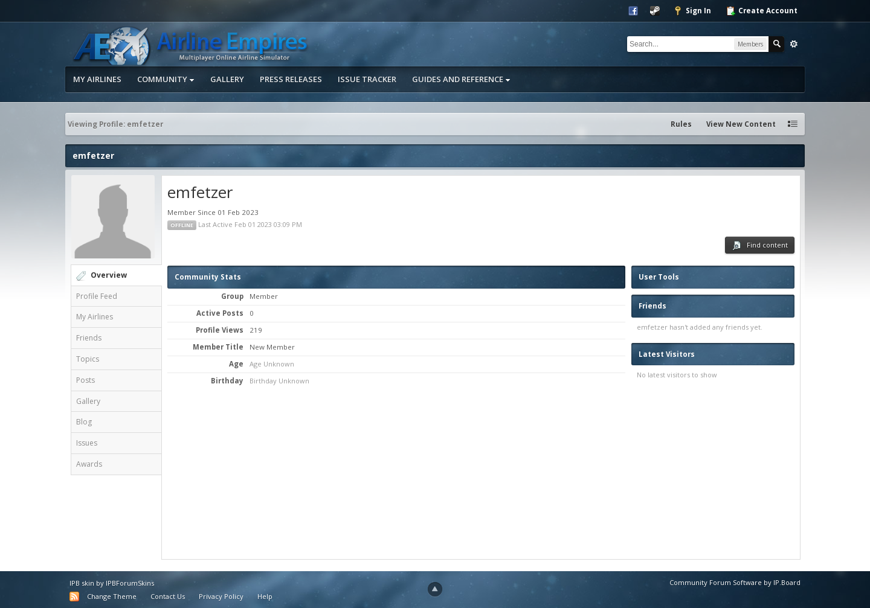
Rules (681, 124)
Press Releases (291, 79)
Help (264, 596)
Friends (89, 338)
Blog (84, 422)
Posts (85, 380)
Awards (89, 464)
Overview (109, 275)
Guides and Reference (461, 79)
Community (166, 79)
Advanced (794, 44)
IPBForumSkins (130, 582)
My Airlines (97, 79)
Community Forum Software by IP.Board (735, 582)
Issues (86, 443)
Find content (760, 245)
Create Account (762, 11)
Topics (87, 359)
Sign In (692, 11)
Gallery (227, 79)
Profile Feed (96, 296)
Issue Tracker (367, 79)
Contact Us (167, 596)
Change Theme (112, 596)
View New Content (741, 124)
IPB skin (81, 582)
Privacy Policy (221, 596)
